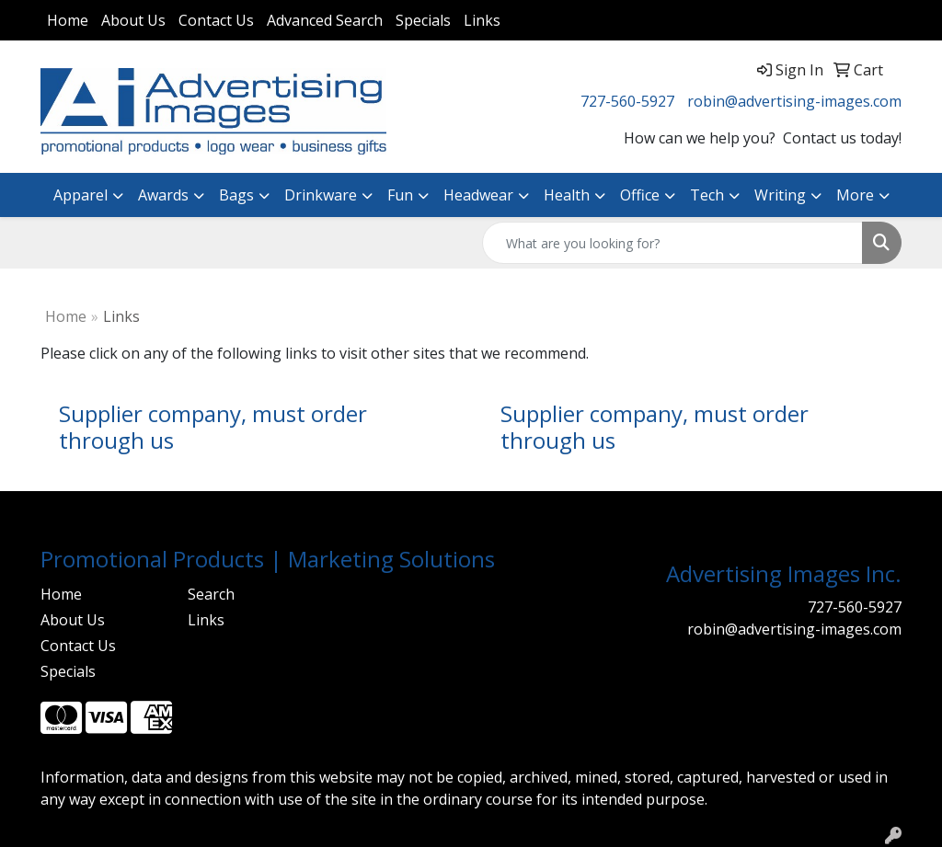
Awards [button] (163, 195)
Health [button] (567, 195)
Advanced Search (325, 20)
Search (211, 594)
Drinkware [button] (320, 195)
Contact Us (216, 20)
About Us (133, 20)
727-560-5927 (627, 101)
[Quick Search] (672, 243)
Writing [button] (780, 195)
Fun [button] (400, 195)
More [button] (855, 195)
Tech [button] (707, 195)
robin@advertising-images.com (794, 101)
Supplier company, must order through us (213, 426)
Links (482, 20)
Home (67, 20)
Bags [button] (236, 195)
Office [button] (640, 195)
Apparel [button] (80, 195)
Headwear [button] (478, 195)
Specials (423, 20)
